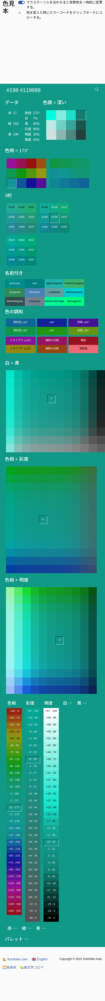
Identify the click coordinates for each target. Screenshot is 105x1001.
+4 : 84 (32, 738)
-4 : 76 (33, 779)
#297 (31, 216)
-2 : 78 (33, 766)
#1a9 (44, 207)
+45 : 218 (14, 848)
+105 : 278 (14, 876)
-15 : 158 (14, 779)
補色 (83, 340)
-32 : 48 (32, 835)
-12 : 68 (32, 793)
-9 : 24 (51, 876)
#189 (44, 226)
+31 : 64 (51, 772)
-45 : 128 (14, 766)
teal (34, 283)
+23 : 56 (51, 786)
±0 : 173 (14, 807)
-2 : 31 (51, 855)
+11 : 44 (51, 814)
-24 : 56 (32, 814)
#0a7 (31, 239)
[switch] (21, 2)
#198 (54, 216)
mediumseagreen (74, 283)
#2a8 (21, 207)
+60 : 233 (14, 855)
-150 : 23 (14, 717)
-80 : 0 (33, 917)
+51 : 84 (51, 738)
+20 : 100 (32, 710)
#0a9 (11, 239)
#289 (11, 226)
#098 (21, 249)
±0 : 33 (51, 841)
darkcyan (14, 283)
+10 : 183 (14, 828)
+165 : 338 (14, 904)
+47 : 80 (51, 745)
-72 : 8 (33, 904)
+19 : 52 (51, 793)
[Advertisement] (52, 53)
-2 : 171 (14, 800)
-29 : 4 (51, 910)
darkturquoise (74, 292)
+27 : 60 (51, 779)
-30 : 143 (14, 772)
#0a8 (21, 239)
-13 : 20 (51, 883)
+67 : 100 (51, 710)
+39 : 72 (51, 759)
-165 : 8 (14, 710)
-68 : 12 (32, 897)
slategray (34, 301)
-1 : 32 (51, 848)
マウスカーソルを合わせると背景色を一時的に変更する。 (64, 5)
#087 (31, 259)
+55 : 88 (51, 731)
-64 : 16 (32, 890)
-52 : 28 (32, 869)
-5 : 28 (51, 869)
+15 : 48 (51, 807)
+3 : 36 (51, 828)
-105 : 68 (14, 738)
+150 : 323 (14, 897)
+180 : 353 (14, 910)
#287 (31, 226)
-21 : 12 (51, 897)
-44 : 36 (32, 855)
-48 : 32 (32, 862)
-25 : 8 (51, 904)
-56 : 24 (32, 876)
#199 (44, 216)
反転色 (83, 348)
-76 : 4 (33, 910)
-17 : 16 (51, 890)
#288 (21, 226)
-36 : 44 (32, 841)
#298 (21, 216)
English (40, 959)
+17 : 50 (51, 800)
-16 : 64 (32, 800)
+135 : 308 (14, 890)
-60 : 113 (14, 759)
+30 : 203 (14, 841)
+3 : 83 (32, 745)
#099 (11, 249)
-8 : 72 (33, 786)
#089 (11, 259)
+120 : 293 (14, 883)
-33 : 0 (51, 917)
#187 (64, 226)
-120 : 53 (14, 731)
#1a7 (64, 207)
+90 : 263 (14, 869)
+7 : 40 (51, 821)
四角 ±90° (83, 322)
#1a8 (54, 207)
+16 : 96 (33, 717)
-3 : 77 (33, 772)
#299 (11, 216)
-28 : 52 (32, 821)
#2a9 (11, 207)
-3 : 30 (51, 862)
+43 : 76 (51, 752)
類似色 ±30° (20, 322)
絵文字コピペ (32, 967)
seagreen (15, 292)
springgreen (74, 301)
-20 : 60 (32, 807)
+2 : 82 (32, 752)
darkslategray (15, 301)
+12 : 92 (33, 724)
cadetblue (54, 292)
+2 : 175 (14, 814)
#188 (54, 226)
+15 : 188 (14, 835)
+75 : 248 (14, 862)
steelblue (34, 292)
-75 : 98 (14, 752)
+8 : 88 (32, 731)
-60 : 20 (32, 883)
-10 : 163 (14, 786)
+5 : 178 (14, 821)
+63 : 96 (51, 717)
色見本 (9, 967)
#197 (64, 216)
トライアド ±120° (20, 340)
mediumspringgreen (54, 301)
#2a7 (31, 207)
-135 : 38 (14, 724)
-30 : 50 (32, 828)
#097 (31, 249)
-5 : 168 (14, 793)
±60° (52, 322)
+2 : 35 (51, 835)
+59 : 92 (51, 724)
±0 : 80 (32, 759)
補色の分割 (52, 340)
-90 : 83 (14, 745)
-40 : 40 (32, 848)
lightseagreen (54, 283)
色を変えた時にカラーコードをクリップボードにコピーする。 (64, 15)
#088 (21, 259)
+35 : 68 (51, 766)
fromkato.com (14, 959)
